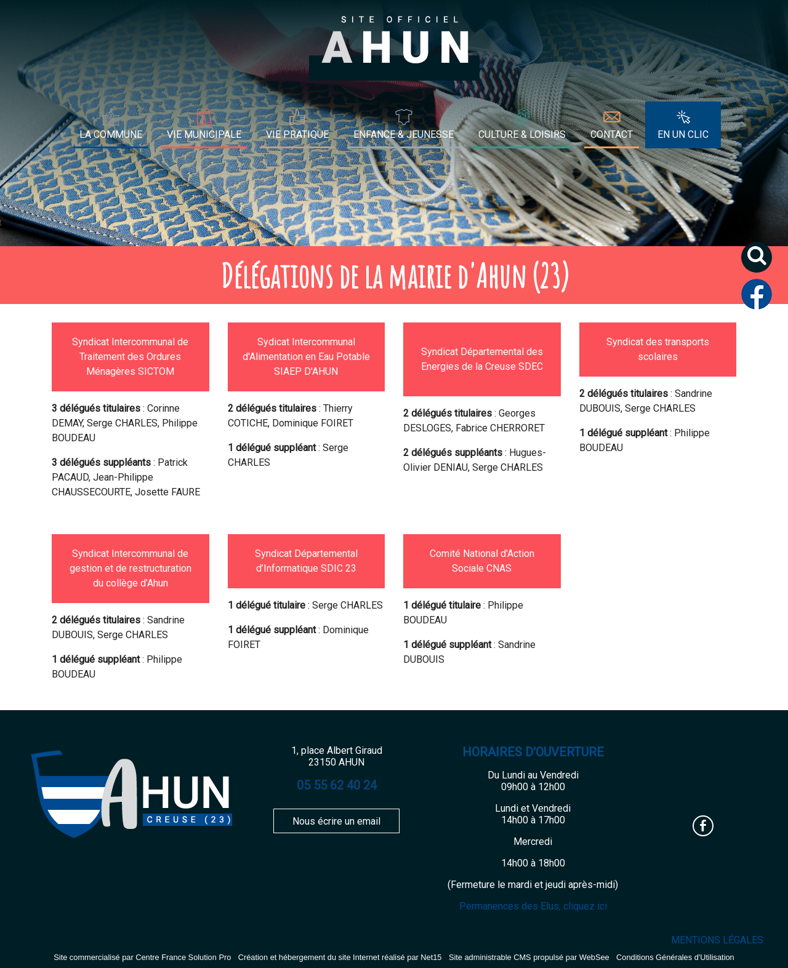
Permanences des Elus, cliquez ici (533, 906)
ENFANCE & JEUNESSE (403, 134)
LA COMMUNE (110, 134)
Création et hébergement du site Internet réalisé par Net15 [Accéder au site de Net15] (340, 957)
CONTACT (611, 134)
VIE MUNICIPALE (204, 134)
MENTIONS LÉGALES (717, 940)
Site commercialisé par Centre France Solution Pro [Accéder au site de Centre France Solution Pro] (142, 957)
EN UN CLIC (683, 134)
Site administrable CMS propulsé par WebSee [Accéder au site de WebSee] (529, 957)
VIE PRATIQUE (297, 134)
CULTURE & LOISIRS (522, 134)
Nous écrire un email (336, 821)
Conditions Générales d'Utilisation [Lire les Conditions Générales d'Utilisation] (675, 957)
